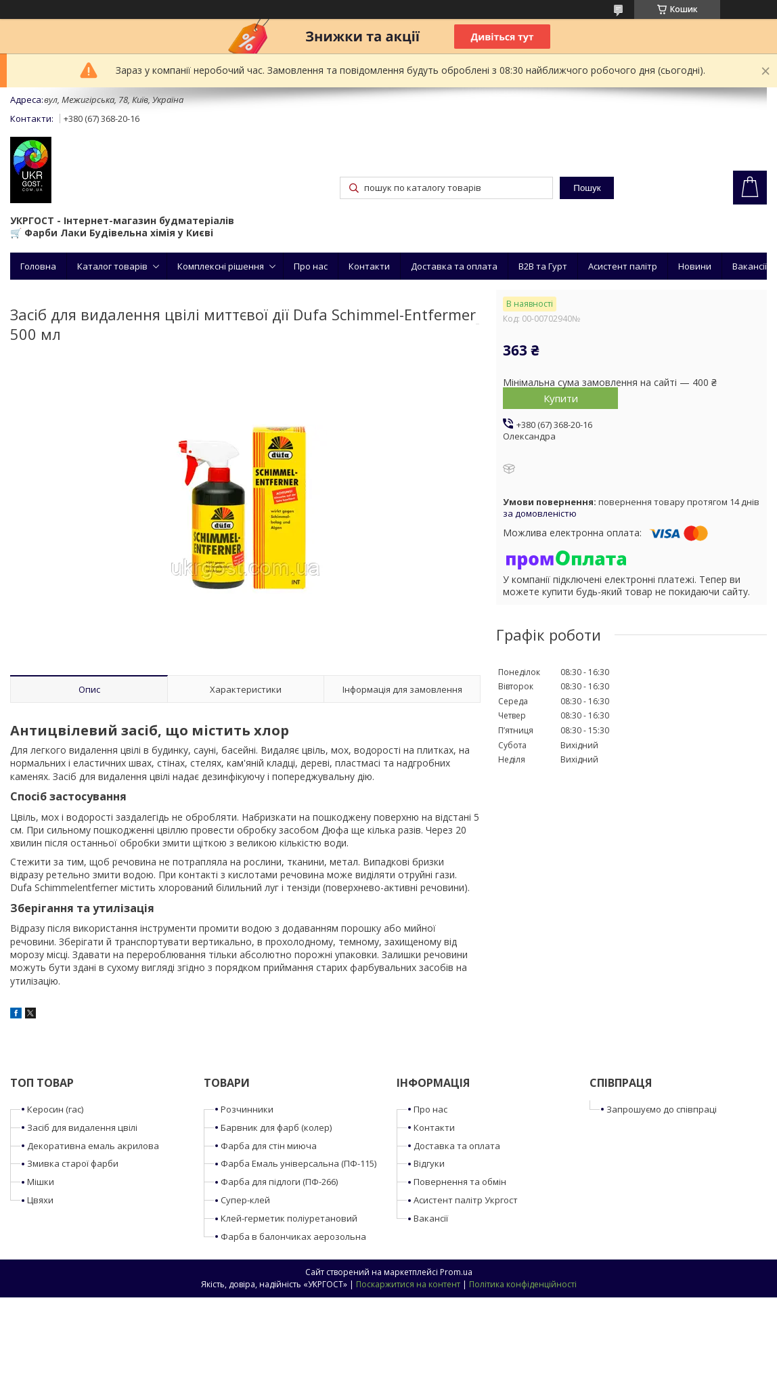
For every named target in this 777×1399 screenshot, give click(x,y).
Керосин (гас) (55, 1109)
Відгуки (429, 1163)
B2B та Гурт (542, 266)
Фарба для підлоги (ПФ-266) (279, 1182)
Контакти (369, 266)
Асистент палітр (622, 266)
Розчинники (247, 1109)
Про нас (311, 266)
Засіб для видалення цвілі (82, 1127)
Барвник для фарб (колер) (276, 1127)
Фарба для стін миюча (269, 1146)
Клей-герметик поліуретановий (289, 1218)
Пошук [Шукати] (586, 188)
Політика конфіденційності (523, 1284)
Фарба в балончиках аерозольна (293, 1236)
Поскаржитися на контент (408, 1284)
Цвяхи (40, 1200)
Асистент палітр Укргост (466, 1200)
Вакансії (749, 266)
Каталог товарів (112, 266)
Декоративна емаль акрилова (93, 1146)
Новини (694, 266)
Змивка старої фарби (72, 1163)
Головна (38, 266)
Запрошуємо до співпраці (661, 1109)
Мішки (40, 1182)
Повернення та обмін (460, 1182)
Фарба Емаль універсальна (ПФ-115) (298, 1163)
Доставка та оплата (454, 266)
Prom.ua (456, 1272)
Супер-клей (245, 1200)
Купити (560, 398)
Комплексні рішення (220, 266)
